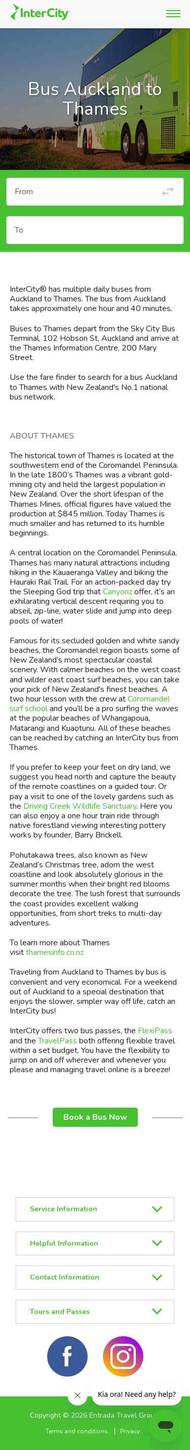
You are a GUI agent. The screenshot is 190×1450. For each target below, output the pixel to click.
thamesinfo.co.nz (55, 952)
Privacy (130, 1431)
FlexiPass (155, 1030)
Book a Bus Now (95, 1117)
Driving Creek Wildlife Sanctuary (79, 806)
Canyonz (117, 591)
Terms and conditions (77, 1431)
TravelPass (57, 1040)
